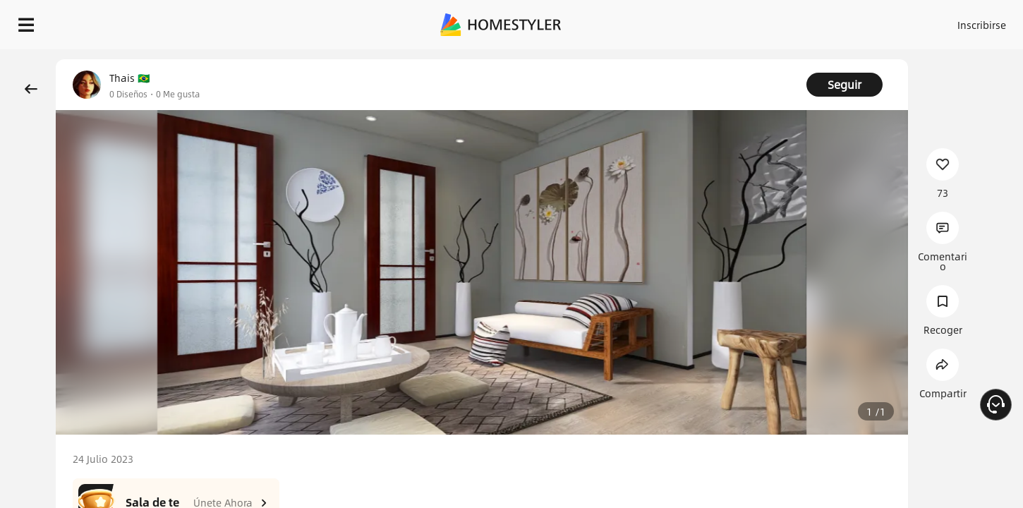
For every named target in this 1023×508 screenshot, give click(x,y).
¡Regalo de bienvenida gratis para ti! (693, 59)
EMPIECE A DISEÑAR (947, 21)
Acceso (748, 21)
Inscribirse (803, 21)
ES (854, 21)
